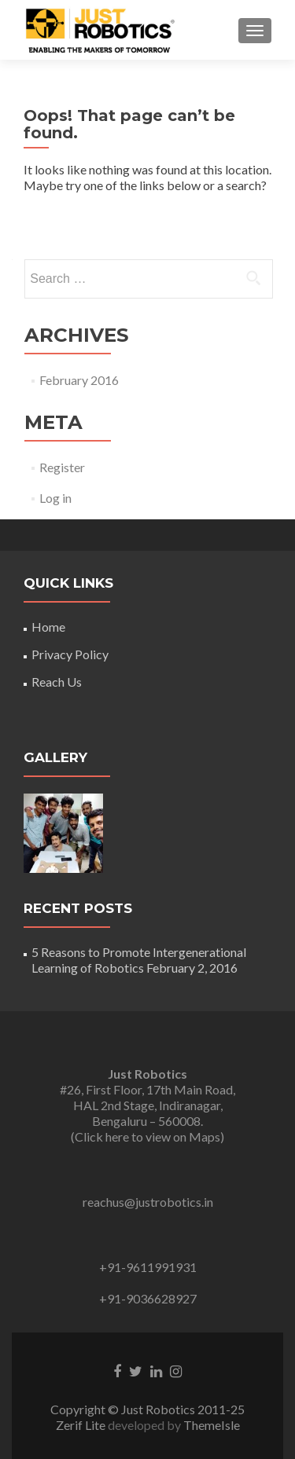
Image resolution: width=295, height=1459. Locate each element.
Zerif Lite (82, 1424)
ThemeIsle (211, 1424)
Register (62, 467)
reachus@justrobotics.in (148, 1201)
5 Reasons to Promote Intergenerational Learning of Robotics (138, 959)
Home (48, 626)
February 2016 (79, 379)
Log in (55, 497)
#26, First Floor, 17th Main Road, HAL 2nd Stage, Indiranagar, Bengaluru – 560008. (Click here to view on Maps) (147, 1105)
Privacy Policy (70, 654)
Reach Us (56, 681)
